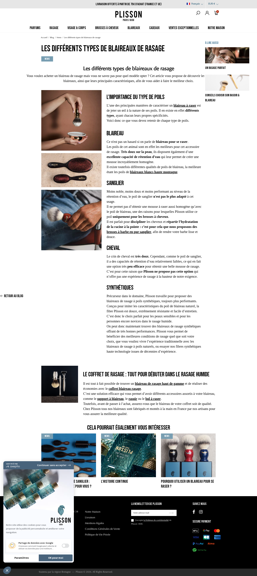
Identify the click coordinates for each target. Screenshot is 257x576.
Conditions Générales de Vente (102, 529)
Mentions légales (94, 523)
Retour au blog (11, 290)
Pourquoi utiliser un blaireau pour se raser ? (187, 484)
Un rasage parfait (215, 68)
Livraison (90, 517)
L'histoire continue (114, 481)
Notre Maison (92, 512)
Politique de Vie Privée (97, 534)
